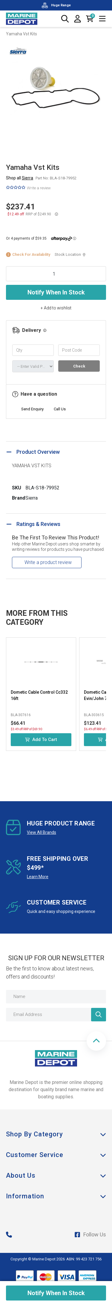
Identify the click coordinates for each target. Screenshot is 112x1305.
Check (79, 366)
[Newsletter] (98, 1014)
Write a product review (48, 562)
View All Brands (41, 832)
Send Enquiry (32, 409)
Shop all (19, 178)
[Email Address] (56, 1014)
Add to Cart (41, 739)
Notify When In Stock (56, 292)
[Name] (56, 996)
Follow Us (90, 1234)
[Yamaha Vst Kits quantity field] (56, 273)
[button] (96, 1041)
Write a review (39, 188)
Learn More (37, 876)
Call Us (60, 409)
